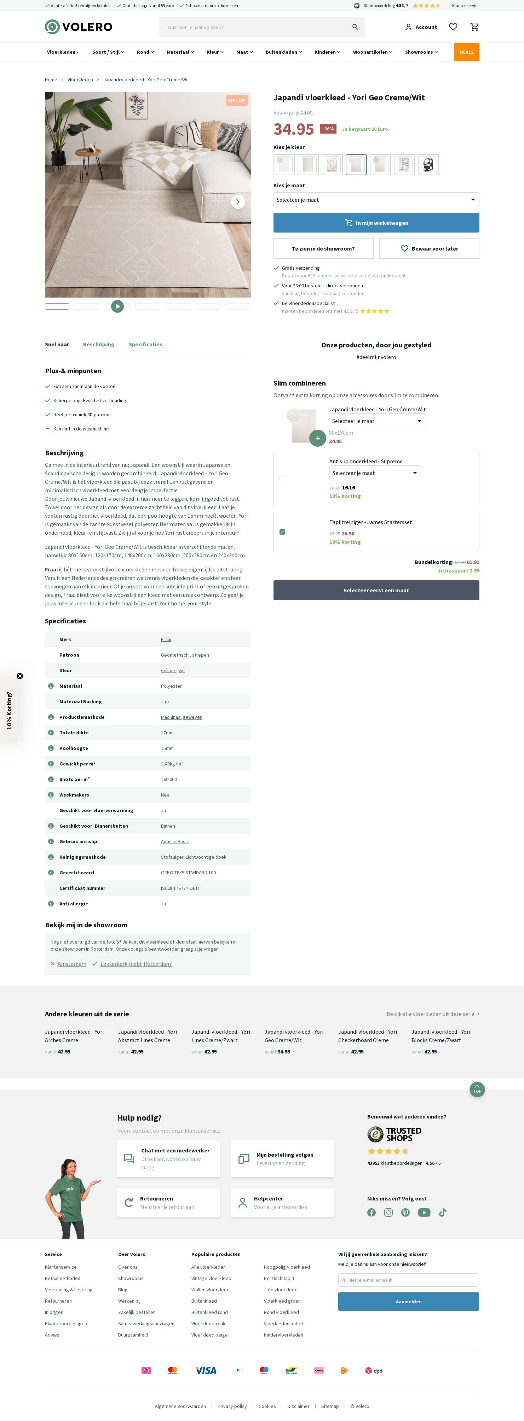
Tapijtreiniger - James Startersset (370, 521)
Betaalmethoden (62, 1278)
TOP (477, 1089)
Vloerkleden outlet (283, 1323)
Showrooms (419, 52)
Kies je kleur (289, 147)
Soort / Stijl (106, 52)
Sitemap (330, 1406)
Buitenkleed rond (209, 1312)
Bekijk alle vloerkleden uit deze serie (433, 1013)
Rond (143, 52)
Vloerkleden (62, 52)
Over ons (128, 1267)
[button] (9, 710)
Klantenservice (465, 5)
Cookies (267, 1406)
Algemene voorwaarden (180, 1406)
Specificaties (145, 344)
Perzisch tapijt (279, 1278)
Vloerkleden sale (209, 1323)
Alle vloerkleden (208, 1267)
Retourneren (58, 1301)
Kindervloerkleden (283, 1335)
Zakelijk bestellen (137, 1312)
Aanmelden (409, 1301)
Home (51, 79)
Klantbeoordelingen (66, 1323)
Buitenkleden (281, 52)
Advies (52, 1335)
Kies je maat (289, 185)
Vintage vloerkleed (211, 1278)
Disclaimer (299, 1406)
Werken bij (129, 1301)
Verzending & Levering (69, 1289)
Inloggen (54, 1312)
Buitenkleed (204, 1301)
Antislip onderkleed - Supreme (366, 461)
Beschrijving (99, 344)
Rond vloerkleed (281, 1312)
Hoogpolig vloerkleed (287, 1267)
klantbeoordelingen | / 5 (407, 1146)
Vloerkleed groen (282, 1301)
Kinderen (325, 52)
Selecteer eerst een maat (376, 590)
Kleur (213, 52)
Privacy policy (232, 1406)
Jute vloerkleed (281, 1289)
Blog (123, 1289)
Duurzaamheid (133, 1335)
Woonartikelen (370, 52)
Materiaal (178, 52)
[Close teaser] (19, 676)
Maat (242, 52)
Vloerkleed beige (209, 1335)
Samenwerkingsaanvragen (146, 1323)
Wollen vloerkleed (210, 1289)
